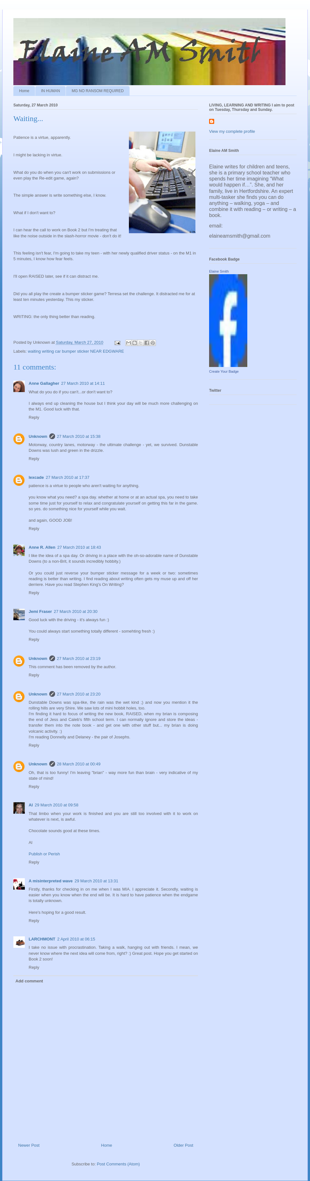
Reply (34, 417)
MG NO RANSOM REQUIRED (97, 91)
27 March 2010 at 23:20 (79, 694)
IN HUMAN (50, 91)
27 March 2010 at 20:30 (75, 611)
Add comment (29, 981)
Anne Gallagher (44, 383)
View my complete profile (232, 131)
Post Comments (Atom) (118, 1164)
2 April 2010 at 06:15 (76, 939)
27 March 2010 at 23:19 (79, 658)
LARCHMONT (42, 939)
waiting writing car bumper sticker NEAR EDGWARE (76, 351)
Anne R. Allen (42, 547)
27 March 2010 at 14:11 (83, 383)
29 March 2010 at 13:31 (96, 881)
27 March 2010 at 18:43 (79, 547)
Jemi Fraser (40, 611)
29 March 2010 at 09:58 (56, 805)
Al (31, 805)
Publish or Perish (44, 854)
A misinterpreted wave (51, 881)
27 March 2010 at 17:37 (67, 477)
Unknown (38, 436)
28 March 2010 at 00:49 (79, 764)
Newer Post (28, 1145)
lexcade (36, 477)
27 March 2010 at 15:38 (79, 436)
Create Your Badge (224, 371)
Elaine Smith (219, 271)
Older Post (183, 1145)
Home (24, 91)
